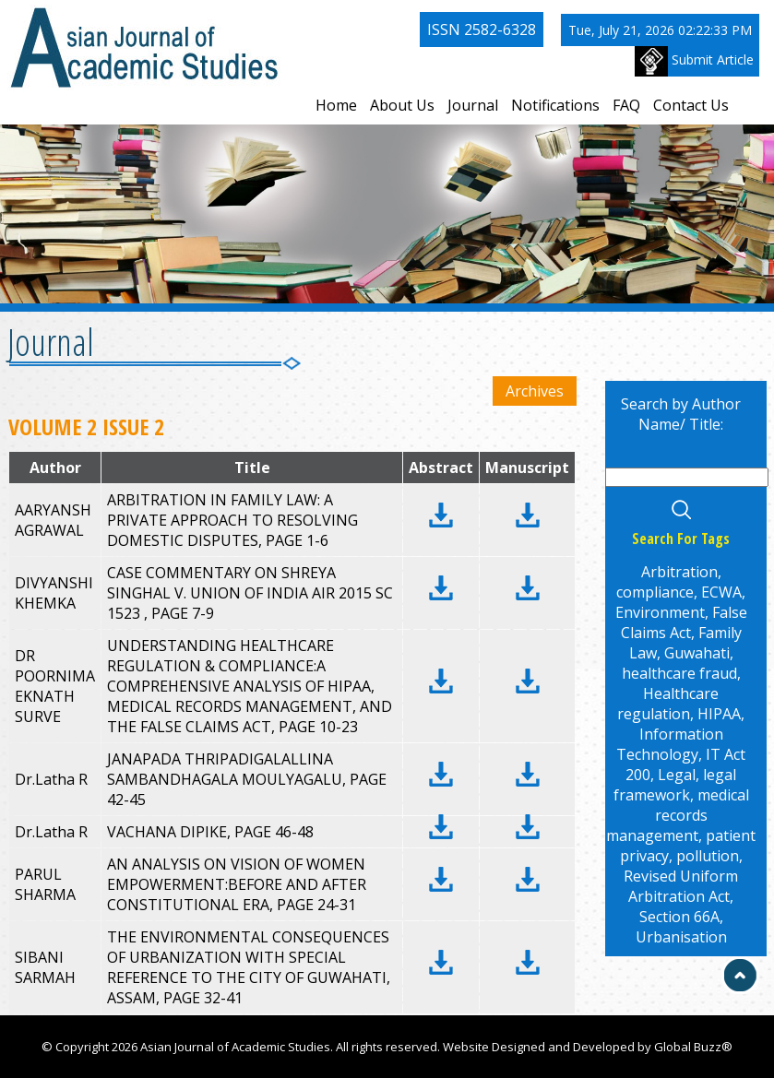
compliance (655, 592)
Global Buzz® (693, 1046)
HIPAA (719, 714)
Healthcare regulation (668, 703)
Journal (472, 105)
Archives (535, 391)
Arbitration (679, 572)
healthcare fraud (679, 673)
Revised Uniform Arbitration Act (681, 886)
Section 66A (679, 916)
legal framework (675, 784)
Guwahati (697, 653)
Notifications (555, 105)
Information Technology (669, 744)
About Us (402, 105)
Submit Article (694, 61)
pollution (707, 856)
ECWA (721, 592)
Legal (677, 774)
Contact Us (691, 105)
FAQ (626, 105)
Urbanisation (681, 937)
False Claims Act (684, 622)
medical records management (677, 815)
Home (336, 105)
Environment (660, 612)
